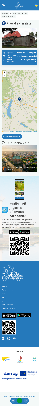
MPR (3, 297)
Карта (3, 293)
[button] (19, 99)
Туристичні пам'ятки (20, 13)
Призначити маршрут (11, 136)
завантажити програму (8, 308)
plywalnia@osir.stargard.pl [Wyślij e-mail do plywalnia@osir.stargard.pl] (27, 56)
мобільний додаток (7, 304)
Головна (5, 13)
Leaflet (11, 131)
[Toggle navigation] (19, 401)
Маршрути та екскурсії (8, 290)
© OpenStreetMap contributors (29, 131)
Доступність (5, 301)
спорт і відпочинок (8, 16)
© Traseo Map (17, 131)
